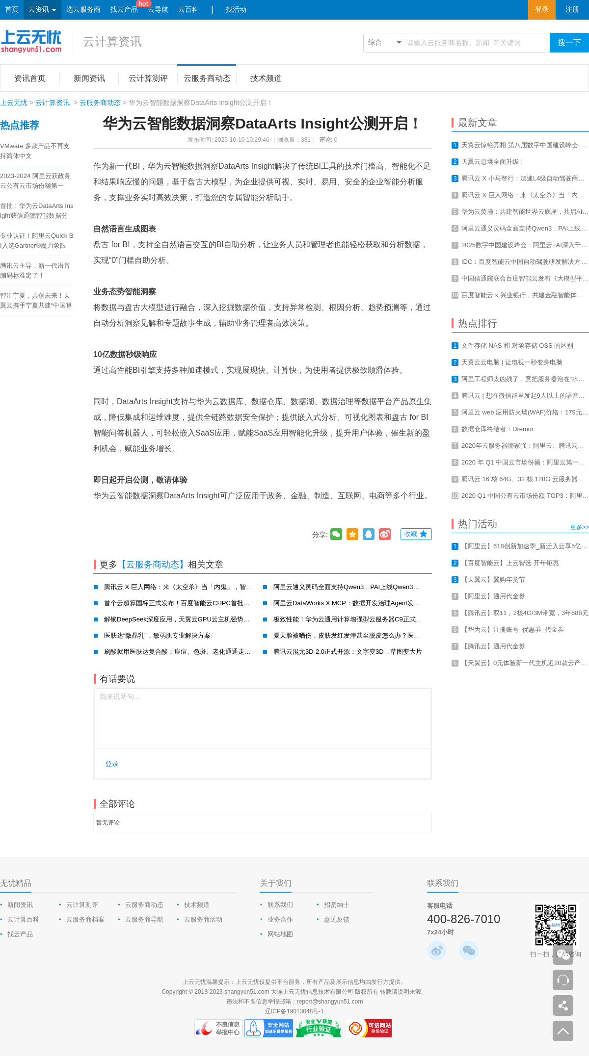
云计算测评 (82, 904)
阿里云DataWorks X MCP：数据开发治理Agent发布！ (350, 603)
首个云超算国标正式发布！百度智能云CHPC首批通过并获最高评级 (199, 603)
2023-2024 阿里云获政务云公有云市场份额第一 (35, 180)
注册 (572, 9)
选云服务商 (83, 9)
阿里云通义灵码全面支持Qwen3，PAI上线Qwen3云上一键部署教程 (368, 587)
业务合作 (280, 919)
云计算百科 (23, 919)
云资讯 (42, 10)
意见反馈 (336, 919)
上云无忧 (13, 102)
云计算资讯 (112, 41)
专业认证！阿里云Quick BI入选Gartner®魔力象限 (37, 240)
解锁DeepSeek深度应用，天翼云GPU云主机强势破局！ (183, 619)
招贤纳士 (336, 904)
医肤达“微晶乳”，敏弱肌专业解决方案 (157, 635)
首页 (12, 9)
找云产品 (124, 9)
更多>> (579, 527)
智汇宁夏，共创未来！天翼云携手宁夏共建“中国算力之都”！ (36, 301)
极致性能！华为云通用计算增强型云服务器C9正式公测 (350, 619)
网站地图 (280, 934)
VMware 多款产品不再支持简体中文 (35, 150)
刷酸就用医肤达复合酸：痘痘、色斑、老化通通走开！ (180, 651)
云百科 (188, 9)
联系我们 (280, 904)
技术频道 (197, 904)
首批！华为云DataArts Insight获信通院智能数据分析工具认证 (37, 211)
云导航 (158, 9)
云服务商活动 (203, 919)
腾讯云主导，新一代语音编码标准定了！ (35, 270)
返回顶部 (563, 1031)
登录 (542, 9)
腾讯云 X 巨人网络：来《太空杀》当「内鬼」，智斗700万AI (189, 587)
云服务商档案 (85, 919)
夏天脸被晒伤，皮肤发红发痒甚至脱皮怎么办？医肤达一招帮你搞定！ (372, 635)
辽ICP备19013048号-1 (294, 1011)
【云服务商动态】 (152, 564)
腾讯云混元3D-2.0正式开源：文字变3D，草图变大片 (347, 651)
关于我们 (276, 883)
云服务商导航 (144, 919)
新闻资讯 (20, 904)
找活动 (236, 9)
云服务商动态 (100, 102)
